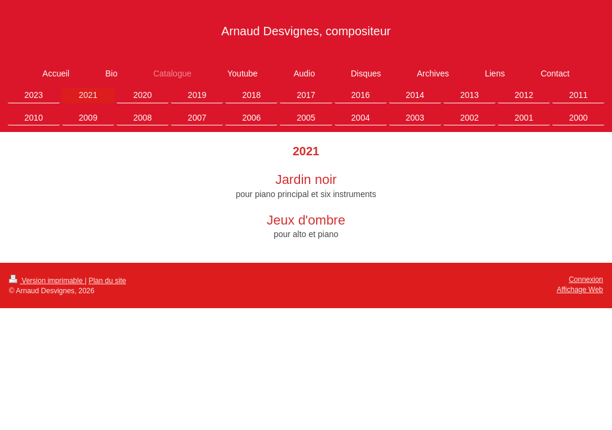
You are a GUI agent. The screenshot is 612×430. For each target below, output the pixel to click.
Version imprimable (47, 281)
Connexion (586, 279)
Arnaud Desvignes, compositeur (305, 31)
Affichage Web (579, 289)
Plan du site (107, 281)
